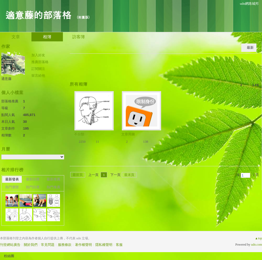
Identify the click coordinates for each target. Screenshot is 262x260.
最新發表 (12, 179)
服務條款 (65, 245)
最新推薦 (53, 179)
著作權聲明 (83, 245)
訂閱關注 (38, 69)
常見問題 (47, 245)
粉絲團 (9, 256)
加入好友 (38, 55)
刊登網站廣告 (10, 245)
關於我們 (30, 245)
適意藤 (6, 79)
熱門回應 (33, 187)
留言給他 (38, 76)
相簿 (47, 37)
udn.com (256, 244)
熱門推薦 (53, 187)
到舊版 (83, 17)
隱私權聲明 (103, 245)
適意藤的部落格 (38, 14)
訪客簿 (78, 37)
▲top (258, 238)
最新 (250, 47)
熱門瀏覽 (12, 187)
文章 (16, 37)
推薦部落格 (39, 62)
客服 (119, 245)
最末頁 (129, 175)
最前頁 (78, 175)
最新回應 (33, 179)
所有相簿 (79, 84)
